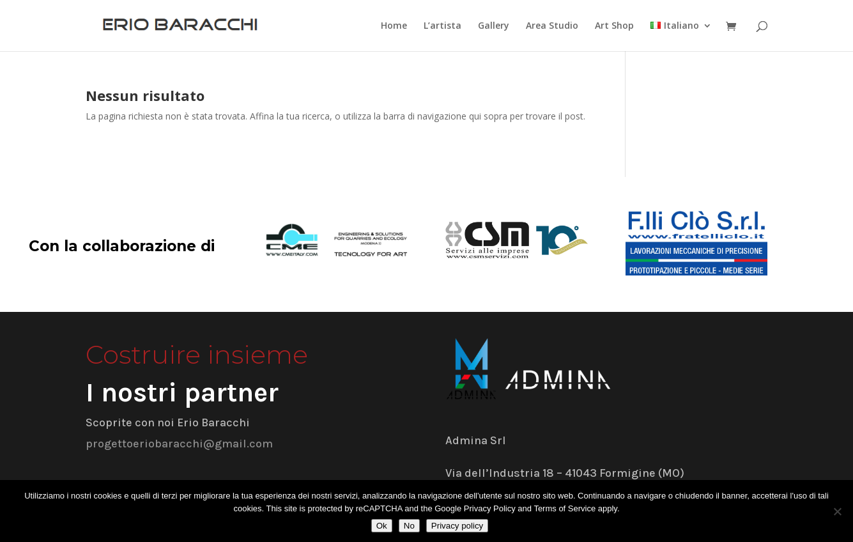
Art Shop (614, 26)
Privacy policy (457, 525)
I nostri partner (182, 392)
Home (394, 26)
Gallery (493, 26)
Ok (381, 525)
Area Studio (552, 26)
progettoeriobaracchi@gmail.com (179, 444)
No (409, 525)
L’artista (442, 26)
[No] (837, 511)
